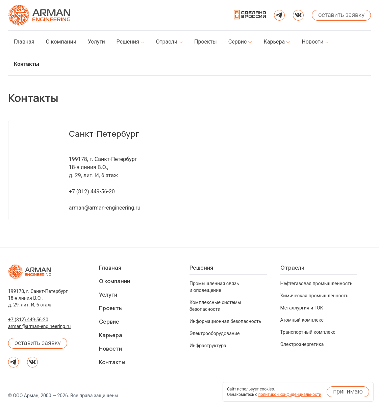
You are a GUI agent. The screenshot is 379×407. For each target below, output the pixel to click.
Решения (201, 267)
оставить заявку (38, 342)
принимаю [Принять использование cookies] (348, 391)
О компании (114, 281)
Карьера (110, 335)
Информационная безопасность (225, 321)
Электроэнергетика (302, 344)
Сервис (109, 321)
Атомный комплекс (302, 320)
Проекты (111, 308)
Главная (110, 267)
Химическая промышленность (314, 295)
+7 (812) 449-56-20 (92, 191)
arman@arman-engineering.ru (105, 208)
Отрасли (292, 267)
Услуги (108, 294)
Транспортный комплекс (307, 332)
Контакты (112, 362)
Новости (110, 348)
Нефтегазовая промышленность (316, 283)
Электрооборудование (214, 333)
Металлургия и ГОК (301, 307)
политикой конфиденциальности (289, 394)
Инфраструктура (208, 345)
